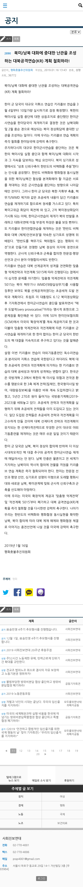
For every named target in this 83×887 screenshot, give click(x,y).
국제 (62, 814)
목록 (16, 39)
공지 (11, 20)
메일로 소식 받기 (41, 780)
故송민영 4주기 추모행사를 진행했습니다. (29, 629)
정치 (20, 796)
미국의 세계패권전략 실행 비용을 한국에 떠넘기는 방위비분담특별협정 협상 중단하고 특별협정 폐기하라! (30, 717)
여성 (62, 796)
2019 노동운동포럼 (15, 693)
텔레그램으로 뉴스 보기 (13, 779)
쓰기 (8, 39)
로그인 (41, 878)
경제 (20, 805)
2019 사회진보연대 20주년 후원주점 (26, 650)
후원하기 (69, 780)
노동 (20, 814)
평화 (62, 805)
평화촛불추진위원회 (21, 70)
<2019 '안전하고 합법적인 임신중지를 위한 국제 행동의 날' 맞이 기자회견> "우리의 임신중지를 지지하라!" (31, 733)
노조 (20, 823)
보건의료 (62, 823)
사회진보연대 (43, 5)
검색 (80, 5)
